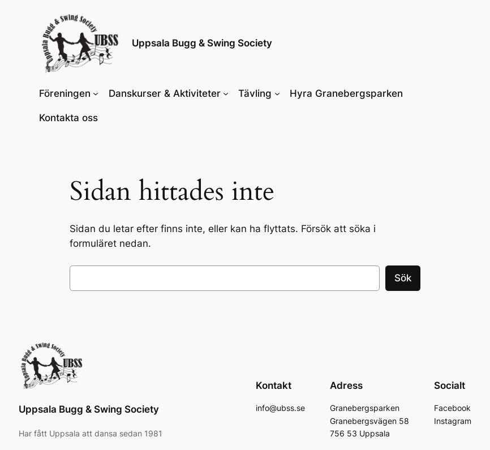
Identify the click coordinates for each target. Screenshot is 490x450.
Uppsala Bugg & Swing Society (202, 43)
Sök (402, 278)
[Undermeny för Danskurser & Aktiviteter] (226, 93)
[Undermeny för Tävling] (277, 93)
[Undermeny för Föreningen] (95, 93)
